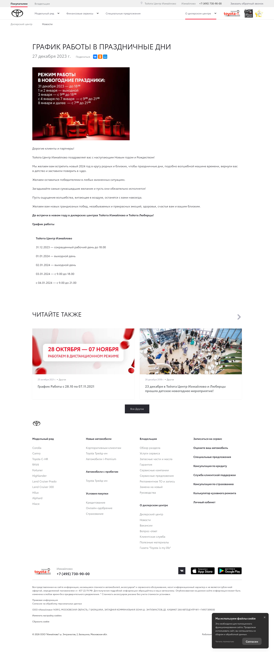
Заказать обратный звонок (246, 3)
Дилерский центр (21, 24)
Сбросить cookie (40, 621)
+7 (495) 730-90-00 (210, 3)
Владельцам (42, 3)
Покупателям (19, 3)
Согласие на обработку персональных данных (57, 603)
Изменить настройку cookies (47, 615)
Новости (47, 24)
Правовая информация (45, 599)
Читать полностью (224, 641)
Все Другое (137, 409)
